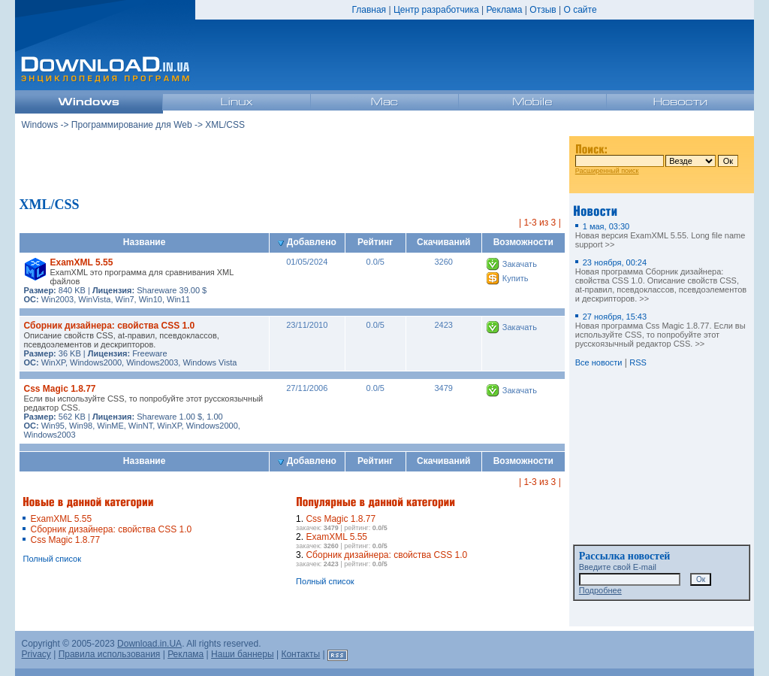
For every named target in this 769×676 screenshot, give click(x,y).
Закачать (519, 263)
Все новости (599, 362)
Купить (515, 278)
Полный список (52, 558)
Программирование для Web (131, 125)
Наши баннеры (242, 654)
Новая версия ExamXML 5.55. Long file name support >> (660, 235)
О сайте (579, 10)
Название (144, 242)
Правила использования (110, 654)
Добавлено (307, 242)
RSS (638, 362)
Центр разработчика (436, 10)
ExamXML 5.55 (81, 262)
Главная (368, 10)
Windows (39, 125)
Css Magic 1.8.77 (59, 388)
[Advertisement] (292, 164)
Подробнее (600, 590)
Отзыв (542, 10)
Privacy (35, 654)
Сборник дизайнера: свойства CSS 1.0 (109, 325)
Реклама (504, 10)
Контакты (300, 654)
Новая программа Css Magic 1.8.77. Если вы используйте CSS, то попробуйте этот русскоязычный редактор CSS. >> (660, 330)
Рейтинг (375, 242)
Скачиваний (443, 242)
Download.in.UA (149, 643)
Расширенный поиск (607, 170)
